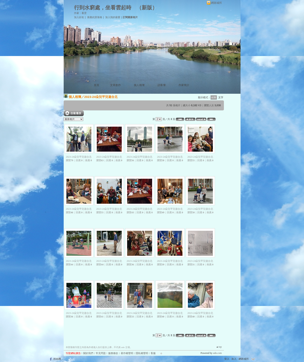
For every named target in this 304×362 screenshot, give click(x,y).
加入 (233, 358)
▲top (219, 346)
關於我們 (88, 353)
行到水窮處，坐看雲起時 (102, 7)
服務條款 (113, 353)
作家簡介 (184, 85)
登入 (226, 358)
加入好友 (79, 17)
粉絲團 (57, 358)
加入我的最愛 (112, 17)
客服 (153, 353)
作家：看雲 (80, 13)
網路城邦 (216, 2)
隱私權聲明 (142, 353)
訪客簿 (162, 85)
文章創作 (115, 85)
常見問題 (101, 353)
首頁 (96, 85)
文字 (220, 97)
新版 (147, 7)
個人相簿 (139, 85)
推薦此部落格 (94, 17)
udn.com (217, 353)
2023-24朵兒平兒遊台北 (101, 97)
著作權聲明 (127, 353)
